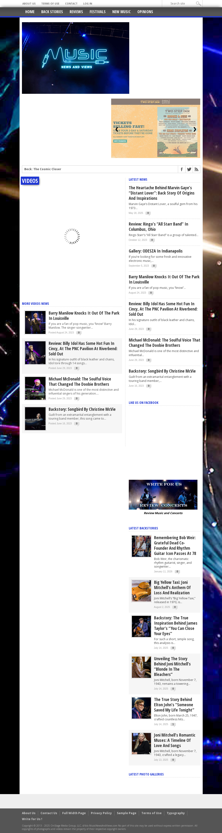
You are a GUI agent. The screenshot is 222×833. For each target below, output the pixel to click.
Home (30, 11)
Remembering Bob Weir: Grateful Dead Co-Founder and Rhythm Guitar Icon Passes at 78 (175, 545)
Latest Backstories (143, 528)
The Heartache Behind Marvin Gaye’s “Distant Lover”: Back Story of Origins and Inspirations (162, 193)
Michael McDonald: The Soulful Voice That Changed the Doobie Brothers (80, 381)
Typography (176, 813)
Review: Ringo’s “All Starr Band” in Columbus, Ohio (158, 226)
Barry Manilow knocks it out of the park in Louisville (84, 315)
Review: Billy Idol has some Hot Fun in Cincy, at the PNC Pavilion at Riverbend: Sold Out (83, 348)
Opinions (145, 11)
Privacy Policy (101, 813)
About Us (29, 3)
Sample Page (126, 813)
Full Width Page (74, 813)
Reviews (76, 11)
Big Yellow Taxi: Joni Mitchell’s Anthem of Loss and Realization (172, 587)
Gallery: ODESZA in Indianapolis (156, 250)
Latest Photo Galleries (146, 774)
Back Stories (52, 11)
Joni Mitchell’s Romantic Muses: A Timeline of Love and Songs (174, 740)
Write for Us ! (32, 819)
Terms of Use (50, 3)
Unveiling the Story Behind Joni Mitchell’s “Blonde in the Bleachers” (172, 666)
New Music (121, 11)
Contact (71, 3)
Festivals (98, 11)
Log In (87, 3)
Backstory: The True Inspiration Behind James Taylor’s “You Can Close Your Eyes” (175, 625)
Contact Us (49, 813)
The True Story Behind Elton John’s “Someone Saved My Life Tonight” (174, 704)
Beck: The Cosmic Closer (42, 169)
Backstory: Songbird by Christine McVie (82, 409)
